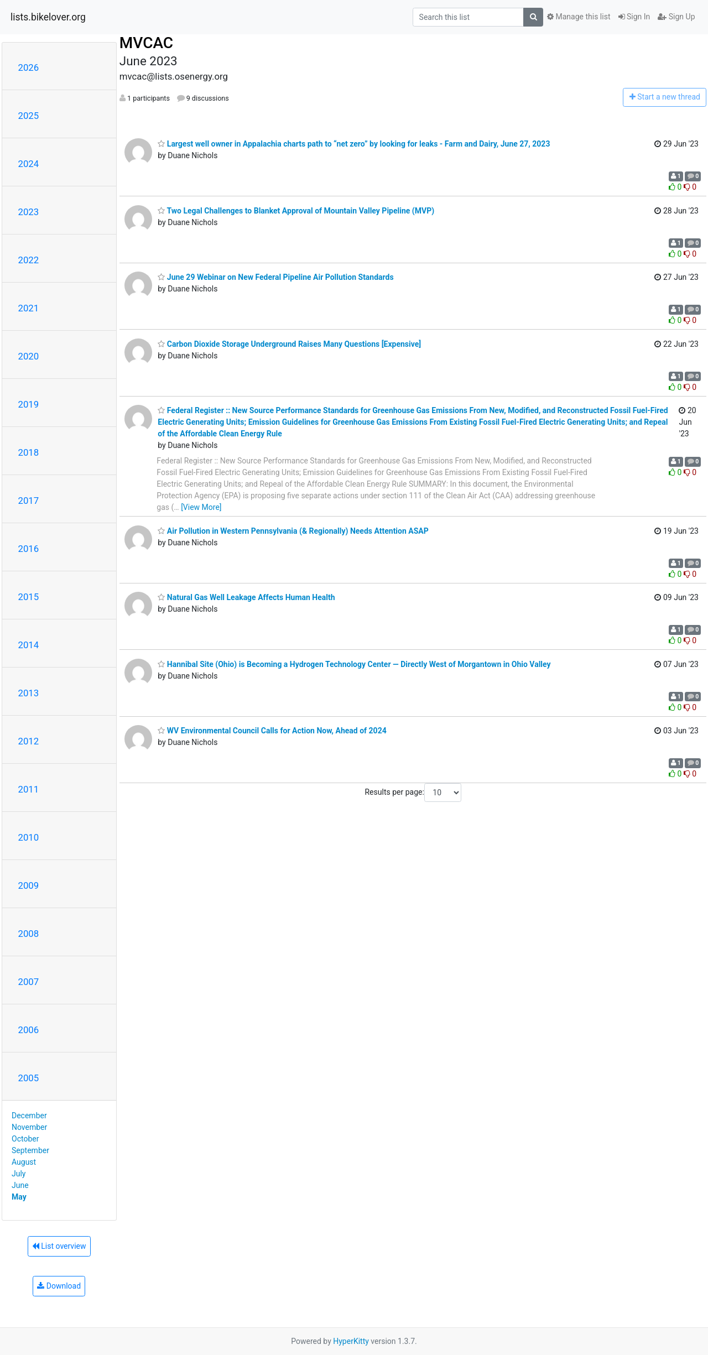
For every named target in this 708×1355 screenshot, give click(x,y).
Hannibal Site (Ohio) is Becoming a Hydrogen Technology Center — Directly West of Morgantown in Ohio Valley (354, 664)
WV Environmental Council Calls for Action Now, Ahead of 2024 (272, 730)
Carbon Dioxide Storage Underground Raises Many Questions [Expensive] (289, 344)
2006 (28, 1029)
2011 (28, 789)
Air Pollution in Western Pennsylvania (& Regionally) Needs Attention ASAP (293, 531)
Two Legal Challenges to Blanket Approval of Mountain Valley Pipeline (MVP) (296, 210)
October (25, 1138)
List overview (59, 1246)
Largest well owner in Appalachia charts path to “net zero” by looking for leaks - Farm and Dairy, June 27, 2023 (354, 143)
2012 (28, 741)
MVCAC (146, 43)
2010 (28, 837)
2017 (28, 500)
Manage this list (578, 16)
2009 (28, 885)
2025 (28, 115)
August (24, 1162)
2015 (28, 596)
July (18, 1173)
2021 (28, 308)
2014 (28, 644)
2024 (28, 163)
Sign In (634, 16)
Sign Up (676, 16)
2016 (28, 548)
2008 (28, 933)
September (30, 1150)
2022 (28, 259)
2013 (28, 693)
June (20, 1185)
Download (59, 1285)
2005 (28, 1077)
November (29, 1127)
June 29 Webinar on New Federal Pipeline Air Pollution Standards (275, 277)
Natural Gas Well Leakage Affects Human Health (246, 597)
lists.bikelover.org (48, 17)
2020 (28, 356)
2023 (28, 211)
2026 (28, 67)
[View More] (201, 507)
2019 (28, 404)
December (29, 1115)
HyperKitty (351, 1341)
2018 (28, 452)
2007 (28, 981)
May (19, 1196)
